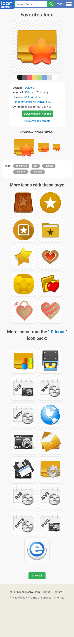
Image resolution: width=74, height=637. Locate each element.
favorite (49, 165)
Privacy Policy (18, 597)
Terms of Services (40, 597)
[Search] (51, 4)
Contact (57, 592)
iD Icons (30, 92)
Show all (37, 575)
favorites (37, 171)
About (46, 592)
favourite (21, 171)
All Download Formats (37, 121)
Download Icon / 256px (37, 113)
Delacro (29, 87)
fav (35, 165)
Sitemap (59, 597)
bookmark (21, 165)
